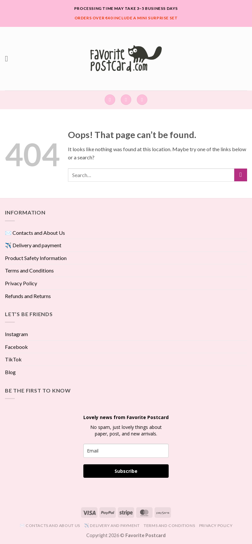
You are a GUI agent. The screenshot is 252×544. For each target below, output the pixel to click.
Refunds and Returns (28, 296)
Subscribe (126, 471)
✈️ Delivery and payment (33, 245)
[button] (9, 58)
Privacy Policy (21, 283)
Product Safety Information (36, 258)
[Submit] (240, 175)
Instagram (16, 334)
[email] (126, 451)
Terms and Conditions (29, 270)
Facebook (16, 347)
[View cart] (142, 99)
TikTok (13, 359)
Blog (10, 372)
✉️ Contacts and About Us (35, 233)
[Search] (110, 99)
